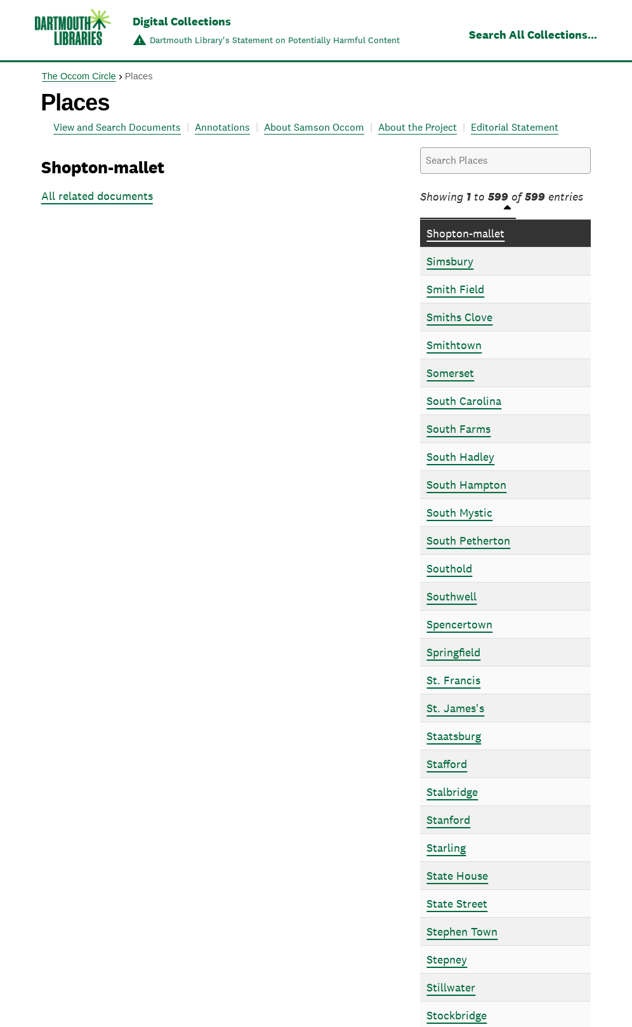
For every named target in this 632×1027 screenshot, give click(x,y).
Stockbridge (456, 1015)
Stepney (446, 959)
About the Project (417, 127)
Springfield (453, 652)
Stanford (448, 819)
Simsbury (449, 261)
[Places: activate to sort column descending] (505, 211)
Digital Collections (182, 21)
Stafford (446, 764)
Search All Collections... (533, 34)
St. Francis (453, 680)
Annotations (222, 127)
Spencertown (459, 624)
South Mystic (459, 512)
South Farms (458, 428)
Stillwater (450, 987)
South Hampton (466, 484)
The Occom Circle (79, 76)
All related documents (97, 196)
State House (457, 875)
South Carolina (463, 401)
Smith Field (455, 289)
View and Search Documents (117, 127)
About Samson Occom (314, 127)
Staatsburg (453, 736)
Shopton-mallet (465, 233)
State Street (456, 903)
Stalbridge (452, 792)
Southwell (451, 596)
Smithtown (454, 345)
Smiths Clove (459, 317)
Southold (449, 568)
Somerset (450, 373)
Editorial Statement (514, 127)
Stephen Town (461, 931)
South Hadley (460, 456)
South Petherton (468, 540)
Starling (446, 847)
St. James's (455, 708)
